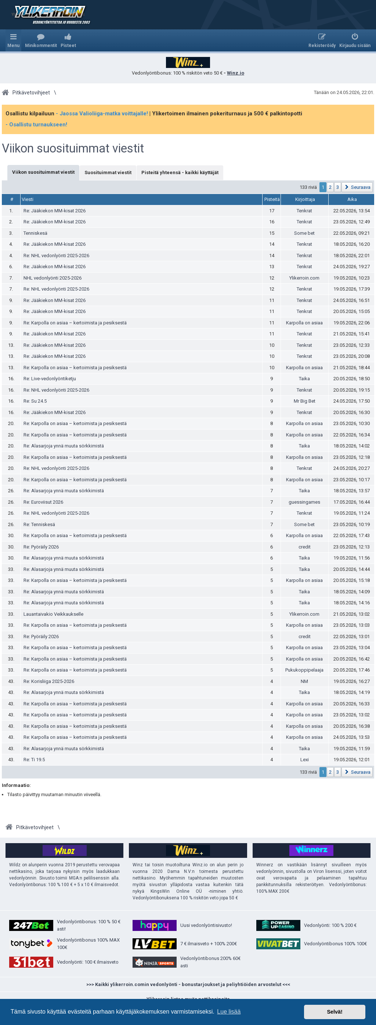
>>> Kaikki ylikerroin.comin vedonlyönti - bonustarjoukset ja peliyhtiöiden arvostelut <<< (188, 984)
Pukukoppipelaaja (304, 670)
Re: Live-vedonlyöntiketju (50, 378)
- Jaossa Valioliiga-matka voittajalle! (102, 113)
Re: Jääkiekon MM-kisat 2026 (55, 210)
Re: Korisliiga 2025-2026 (49, 681)
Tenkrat (304, 210)
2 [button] (330, 187)
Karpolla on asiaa (304, 323)
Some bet (304, 233)
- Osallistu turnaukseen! (36, 124)
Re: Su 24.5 (35, 401)
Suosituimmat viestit (107, 172)
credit (305, 547)
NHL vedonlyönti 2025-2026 (53, 278)
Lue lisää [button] (229, 1011)
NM (304, 681)
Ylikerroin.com (304, 278)
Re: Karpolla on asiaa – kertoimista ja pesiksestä (75, 323)
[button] (357, 187)
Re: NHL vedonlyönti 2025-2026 (56, 255)
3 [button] (337, 187)
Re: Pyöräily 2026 (41, 547)
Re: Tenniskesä (39, 524)
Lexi (304, 759)
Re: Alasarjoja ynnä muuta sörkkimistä (64, 446)
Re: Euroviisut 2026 (43, 502)
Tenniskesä (35, 233)
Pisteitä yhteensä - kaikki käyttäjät (179, 172)
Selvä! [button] (334, 1012)
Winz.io (235, 73)
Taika (304, 378)
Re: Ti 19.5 (34, 759)
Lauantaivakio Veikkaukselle (53, 614)
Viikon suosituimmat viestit (73, 148)
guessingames (304, 502)
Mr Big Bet (304, 401)
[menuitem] (41, 40)
